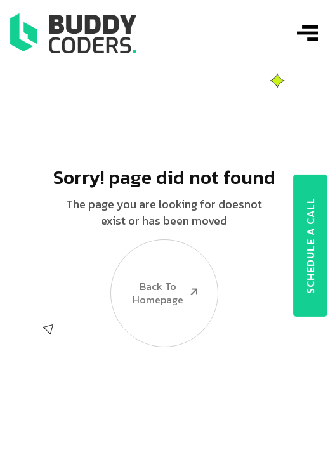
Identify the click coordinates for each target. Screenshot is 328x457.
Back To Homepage (155, 272)
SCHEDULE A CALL (310, 245)
